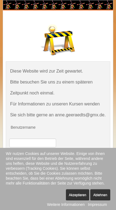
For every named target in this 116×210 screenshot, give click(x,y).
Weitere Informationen (66, 204)
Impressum (97, 204)
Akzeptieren (77, 195)
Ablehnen (100, 195)
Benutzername (23, 127)
